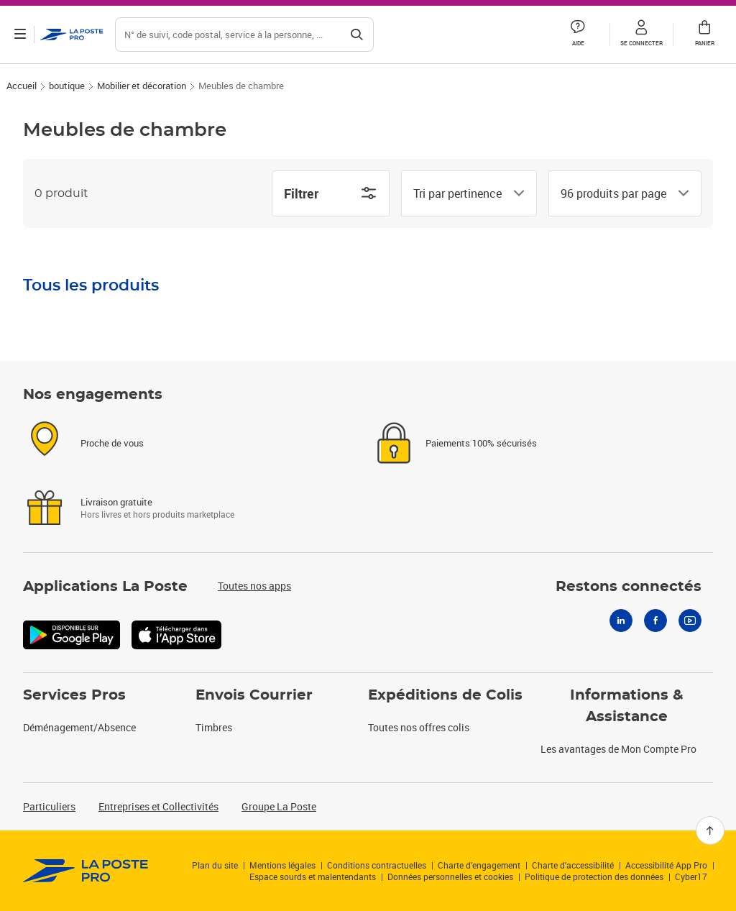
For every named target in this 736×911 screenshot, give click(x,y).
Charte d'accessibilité (573, 865)
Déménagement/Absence (79, 727)
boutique (67, 85)
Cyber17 (691, 876)
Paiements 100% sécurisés (481, 442)
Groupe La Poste (279, 806)
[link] (86, 870)
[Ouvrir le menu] (20, 34)
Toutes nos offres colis (418, 727)
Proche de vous (112, 442)
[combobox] (457, 193)
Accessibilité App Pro (666, 865)
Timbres (214, 727)
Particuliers (49, 806)
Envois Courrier (254, 695)
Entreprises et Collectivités (158, 806)
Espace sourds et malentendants (312, 876)
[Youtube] (690, 620)
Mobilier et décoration (141, 85)
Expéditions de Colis (445, 695)
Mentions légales (282, 865)
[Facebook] (655, 620)
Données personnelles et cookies (450, 876)
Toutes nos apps (254, 585)
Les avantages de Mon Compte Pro (618, 749)
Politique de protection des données (594, 876)
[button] (641, 34)
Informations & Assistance (627, 706)
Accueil (21, 85)
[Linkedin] (621, 620)
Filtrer (330, 193)
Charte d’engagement (479, 865)
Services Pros (74, 695)
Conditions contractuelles (376, 865)
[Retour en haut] (710, 830)
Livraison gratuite (116, 501)
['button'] (72, 34)
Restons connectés (629, 587)
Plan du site (215, 865)
